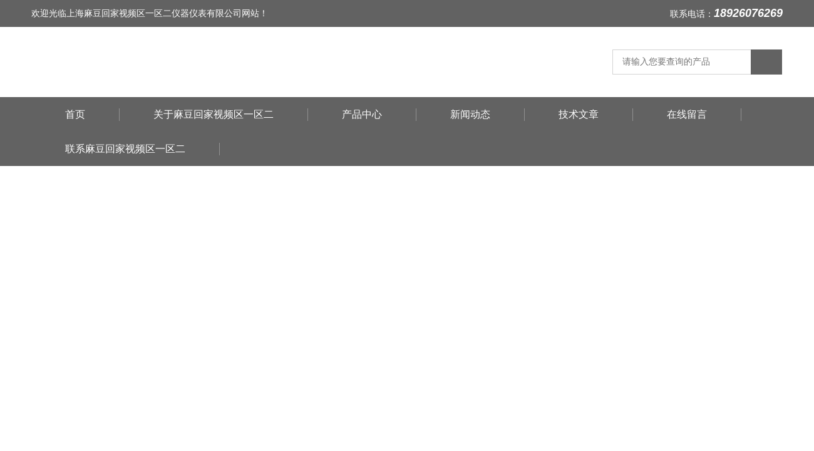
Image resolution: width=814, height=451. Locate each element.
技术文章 (579, 114)
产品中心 (362, 114)
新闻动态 (470, 114)
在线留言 (687, 114)
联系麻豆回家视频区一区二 (125, 148)
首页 (75, 114)
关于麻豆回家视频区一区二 (213, 114)
